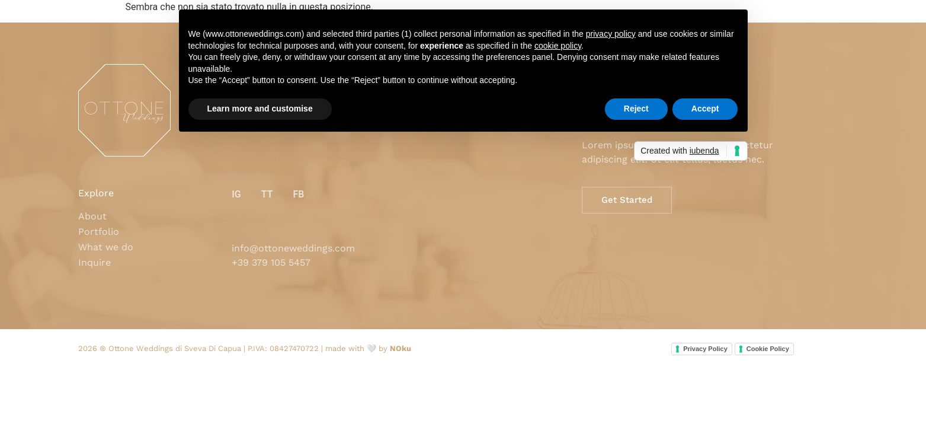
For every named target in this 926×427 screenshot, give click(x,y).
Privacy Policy (705, 348)
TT (267, 194)
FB (298, 194)
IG (236, 194)
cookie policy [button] (557, 45)
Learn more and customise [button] (260, 108)
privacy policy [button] (611, 34)
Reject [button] (636, 108)
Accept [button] (705, 108)
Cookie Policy (767, 348)
